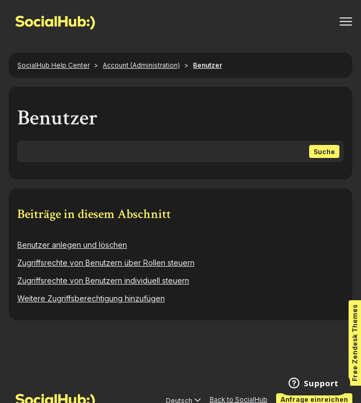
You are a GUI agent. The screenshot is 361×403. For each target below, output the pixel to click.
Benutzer (207, 65)
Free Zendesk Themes (355, 343)
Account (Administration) (141, 65)
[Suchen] (180, 151)
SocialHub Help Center (53, 65)
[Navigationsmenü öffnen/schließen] (345, 21)
